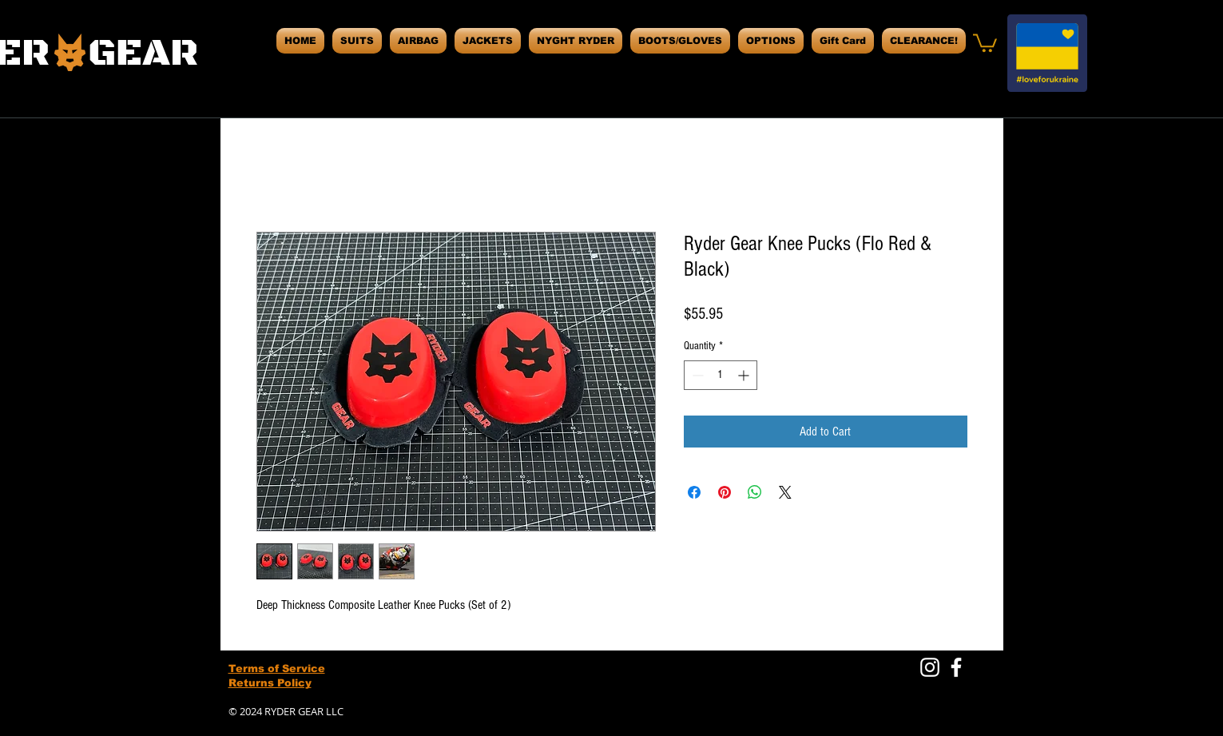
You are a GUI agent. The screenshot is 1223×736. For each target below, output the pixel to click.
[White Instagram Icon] (930, 667)
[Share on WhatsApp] (754, 492)
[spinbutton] (720, 375)
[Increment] (745, 375)
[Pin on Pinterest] (724, 492)
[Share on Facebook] (694, 492)
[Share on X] (785, 492)
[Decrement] (696, 375)
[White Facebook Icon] (956, 667)
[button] (985, 42)
